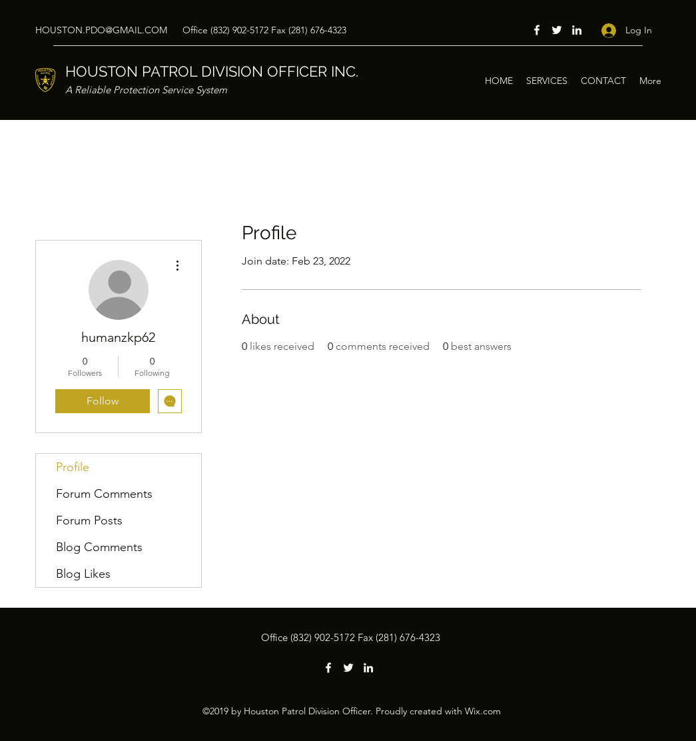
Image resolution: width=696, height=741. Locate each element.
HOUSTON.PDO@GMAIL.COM (101, 30)
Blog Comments (99, 547)
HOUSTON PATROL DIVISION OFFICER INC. (211, 71)
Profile (72, 467)
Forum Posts (89, 520)
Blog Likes (83, 573)
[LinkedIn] (576, 30)
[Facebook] (536, 30)
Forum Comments (104, 493)
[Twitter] (556, 30)
